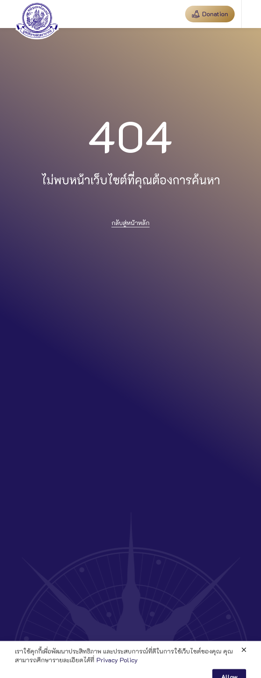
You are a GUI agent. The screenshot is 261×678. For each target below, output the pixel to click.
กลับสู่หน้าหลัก (130, 223)
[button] (251, 14)
